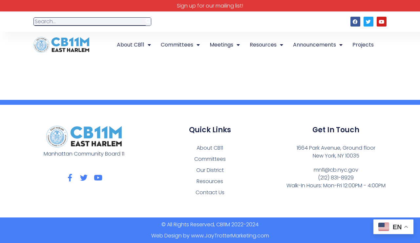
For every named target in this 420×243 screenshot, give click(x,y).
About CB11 (134, 45)
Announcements (318, 45)
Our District (210, 170)
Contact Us (210, 192)
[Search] (148, 22)
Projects (363, 44)
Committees (180, 45)
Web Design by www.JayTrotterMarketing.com (210, 235)
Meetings (225, 45)
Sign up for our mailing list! (210, 5)
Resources (266, 45)
